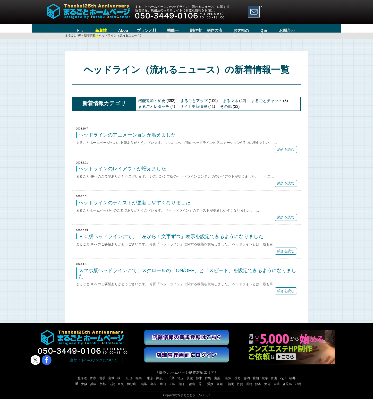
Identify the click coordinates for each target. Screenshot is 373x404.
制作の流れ (221, 30)
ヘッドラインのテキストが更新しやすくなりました (134, 207)
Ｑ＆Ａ (273, 30)
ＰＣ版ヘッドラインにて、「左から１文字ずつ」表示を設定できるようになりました (171, 241)
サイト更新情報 (193, 111)
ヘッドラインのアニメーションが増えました (127, 139)
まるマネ (230, 105)
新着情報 (94, 30)
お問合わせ (297, 30)
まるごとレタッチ (153, 111)
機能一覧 (170, 30)
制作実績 (194, 30)
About (116, 30)
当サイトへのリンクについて (93, 364)
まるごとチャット (266, 105)
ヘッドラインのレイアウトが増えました (122, 173)
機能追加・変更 (151, 105)
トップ (72, 30)
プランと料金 (141, 30)
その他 (226, 111)
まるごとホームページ (195, 400)
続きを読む (285, 154)
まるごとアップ (194, 105)
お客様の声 (249, 30)
